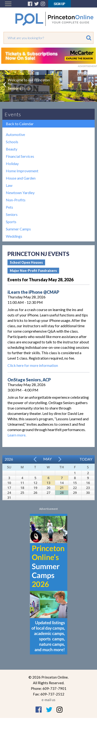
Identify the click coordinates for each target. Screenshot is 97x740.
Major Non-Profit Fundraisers (33, 271)
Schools (12, 141)
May (47, 459)
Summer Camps (18, 229)
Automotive (15, 134)
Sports (11, 221)
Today (85, 459)
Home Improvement (22, 171)
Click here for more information (32, 365)
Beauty (11, 149)
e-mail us (48, 700)
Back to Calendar (20, 123)
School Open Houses (26, 262)
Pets (9, 207)
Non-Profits (15, 200)
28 (62, 492)
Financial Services (20, 156)
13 (48, 483)
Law (9, 185)
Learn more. (16, 435)
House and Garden (21, 178)
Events (13, 114)
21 (62, 487)
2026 (9, 459)
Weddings (14, 236)
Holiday (12, 163)
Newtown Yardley (20, 192)
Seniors (12, 214)
